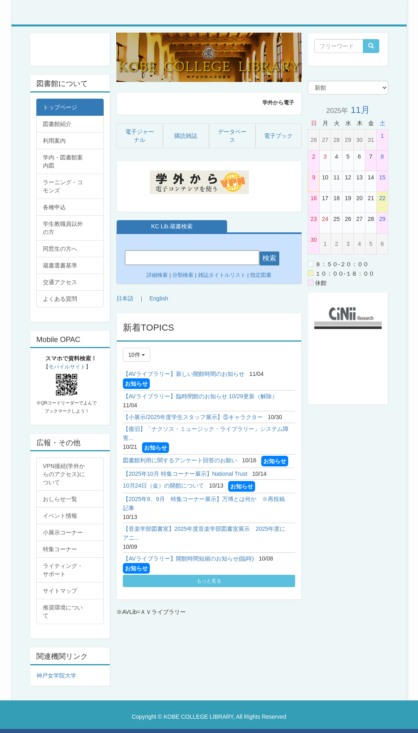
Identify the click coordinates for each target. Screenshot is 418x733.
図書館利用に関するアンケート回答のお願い (180, 460)
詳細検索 (157, 275)
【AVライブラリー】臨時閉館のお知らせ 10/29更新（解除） (200, 396)
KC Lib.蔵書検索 (172, 226)
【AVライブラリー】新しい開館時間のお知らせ (184, 374)
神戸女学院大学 (56, 675)
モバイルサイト (67, 367)
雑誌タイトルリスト (221, 275)
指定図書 (260, 275)
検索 (269, 258)
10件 (136, 354)
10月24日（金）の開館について (163, 485)
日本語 (124, 298)
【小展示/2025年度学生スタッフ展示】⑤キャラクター (193, 417)
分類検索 (182, 275)
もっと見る (209, 581)
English (158, 298)
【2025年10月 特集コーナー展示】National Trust (185, 473)
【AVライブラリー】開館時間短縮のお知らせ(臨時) (188, 558)
